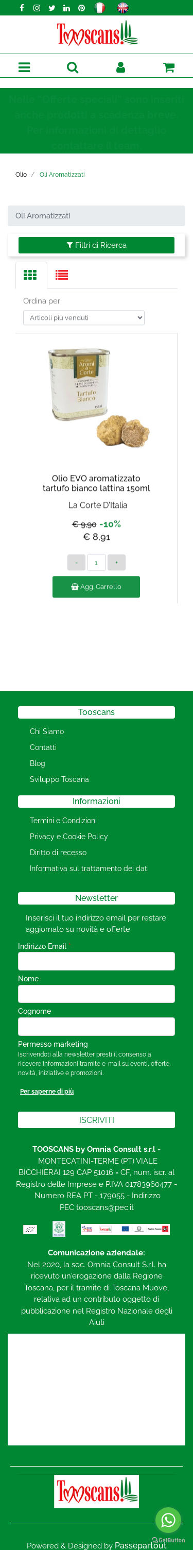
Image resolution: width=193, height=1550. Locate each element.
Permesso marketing (53, 1044)
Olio (21, 174)
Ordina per (41, 292)
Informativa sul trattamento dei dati (89, 868)
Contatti (43, 747)
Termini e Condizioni (63, 820)
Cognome (34, 1011)
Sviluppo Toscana (59, 779)
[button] (72, 67)
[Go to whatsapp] (168, 1520)
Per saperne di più (47, 1091)
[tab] (31, 275)
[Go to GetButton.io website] (168, 1540)
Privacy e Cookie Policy (69, 836)
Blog (37, 763)
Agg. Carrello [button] (96, 578)
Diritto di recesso (58, 852)
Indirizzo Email (44, 946)
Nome (28, 979)
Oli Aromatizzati (62, 174)
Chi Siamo (47, 731)
